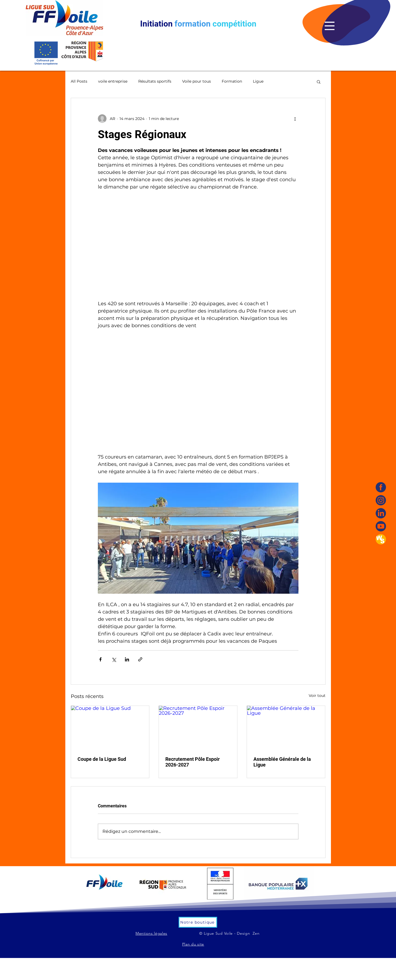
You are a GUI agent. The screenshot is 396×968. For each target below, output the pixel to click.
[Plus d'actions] (295, 118)
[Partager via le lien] (140, 659)
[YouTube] (381, 526)
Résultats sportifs (154, 81)
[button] (329, 26)
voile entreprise (112, 81)
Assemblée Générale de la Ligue (282, 762)
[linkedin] (381, 513)
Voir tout (317, 695)
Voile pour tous (196, 81)
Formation (232, 81)
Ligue (258, 81)
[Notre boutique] (198, 922)
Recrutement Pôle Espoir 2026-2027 (192, 762)
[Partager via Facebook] (100, 659)
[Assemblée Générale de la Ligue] (286, 728)
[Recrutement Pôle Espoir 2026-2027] (198, 728)
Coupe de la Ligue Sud (102, 759)
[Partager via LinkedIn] (127, 659)
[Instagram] (381, 500)
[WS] (381, 539)
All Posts (79, 81)
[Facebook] (381, 487)
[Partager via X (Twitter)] (113, 659)
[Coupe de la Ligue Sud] (110, 728)
